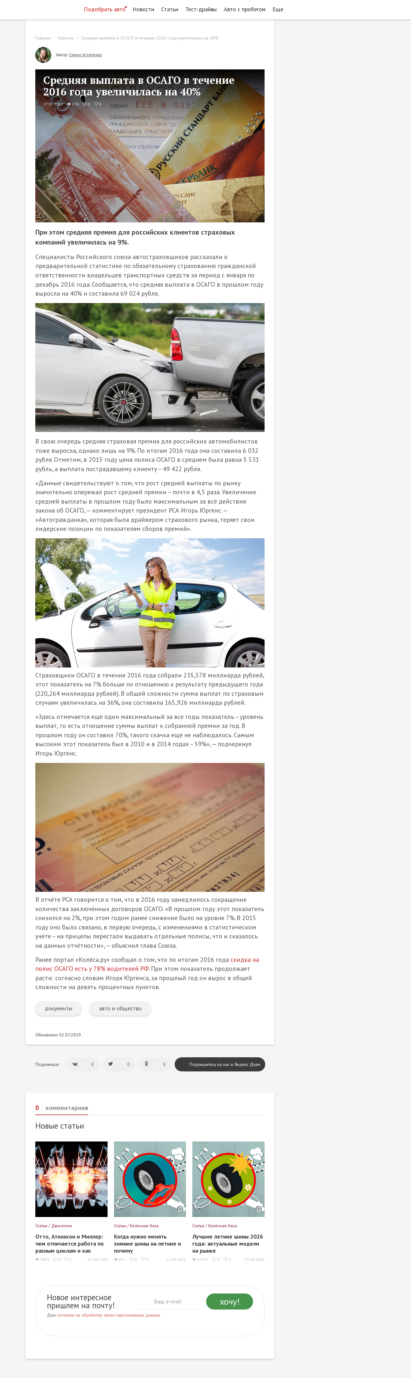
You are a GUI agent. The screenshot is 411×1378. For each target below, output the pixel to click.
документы (58, 1008)
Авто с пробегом (245, 9)
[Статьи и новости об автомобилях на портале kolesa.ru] (52, 9)
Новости (143, 9)
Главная (42, 38)
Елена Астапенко (85, 55)
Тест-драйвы (201, 9)
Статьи (169, 9)
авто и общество (120, 1008)
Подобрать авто (105, 9)
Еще (280, 9)
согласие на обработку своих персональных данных (108, 1315)
